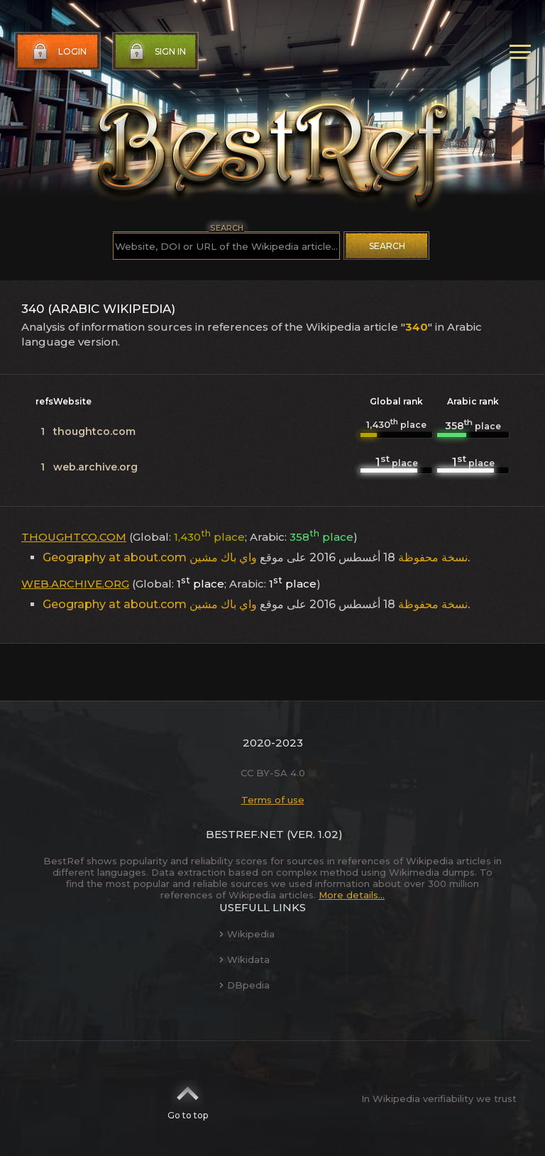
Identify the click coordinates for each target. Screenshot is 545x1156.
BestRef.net (245, 834)
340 (416, 327)
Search (387, 246)
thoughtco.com (94, 431)
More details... (352, 895)
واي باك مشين (223, 557)
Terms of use (272, 799)
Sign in (156, 51)
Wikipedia (247, 934)
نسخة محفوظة (433, 557)
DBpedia (244, 985)
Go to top (188, 1099)
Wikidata (244, 959)
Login (58, 51)
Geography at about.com (115, 557)
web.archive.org (95, 467)
